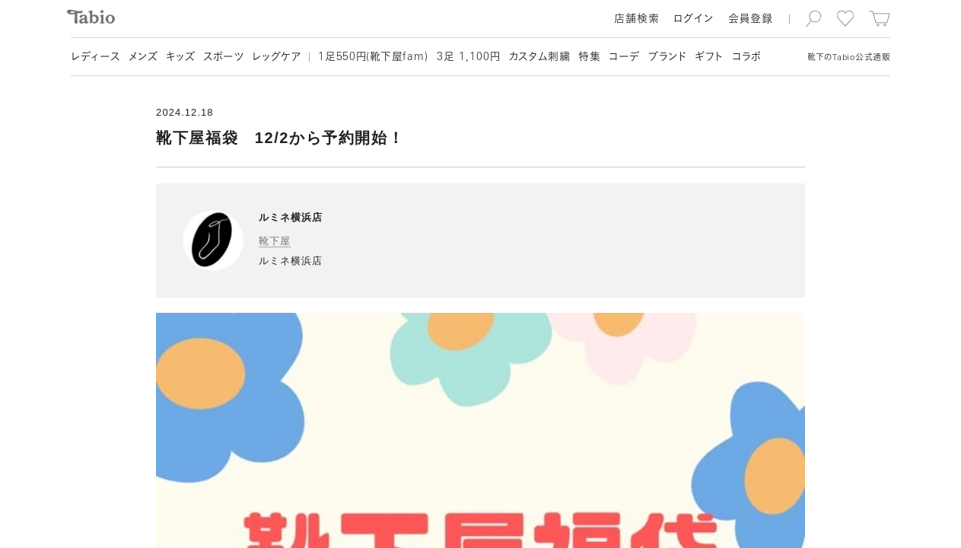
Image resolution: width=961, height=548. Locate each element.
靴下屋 (275, 241)
